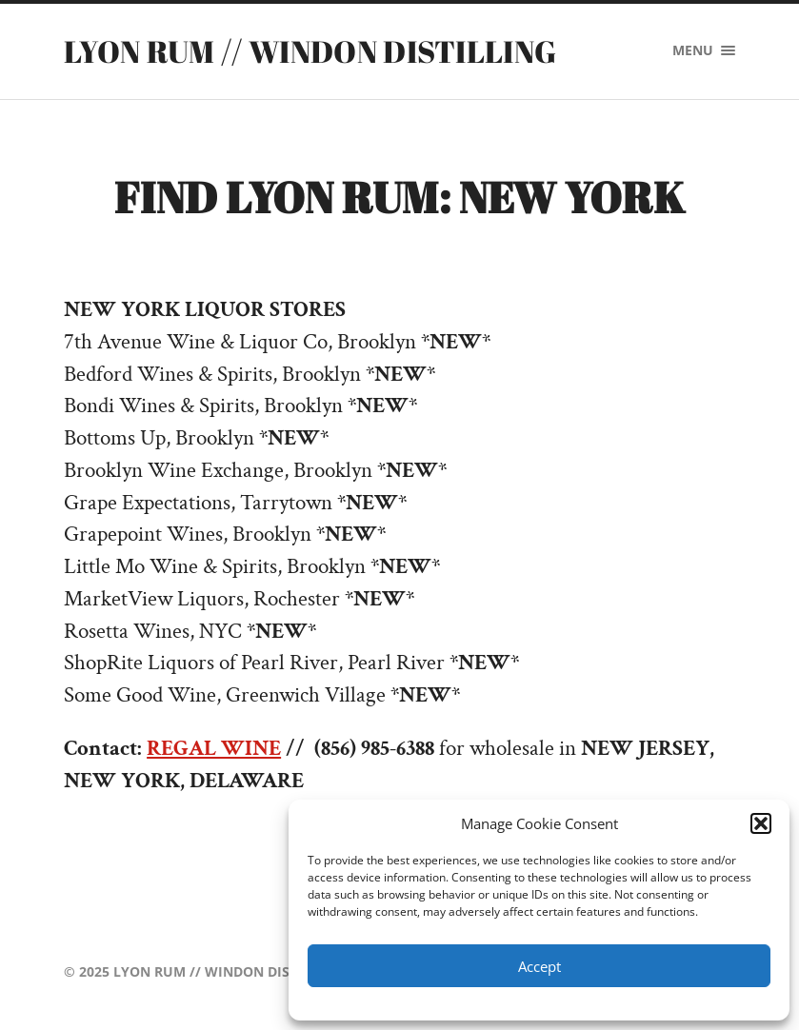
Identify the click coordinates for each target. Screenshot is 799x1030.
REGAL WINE (214, 749)
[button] (760, 823)
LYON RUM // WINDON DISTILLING (310, 50)
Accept (539, 966)
